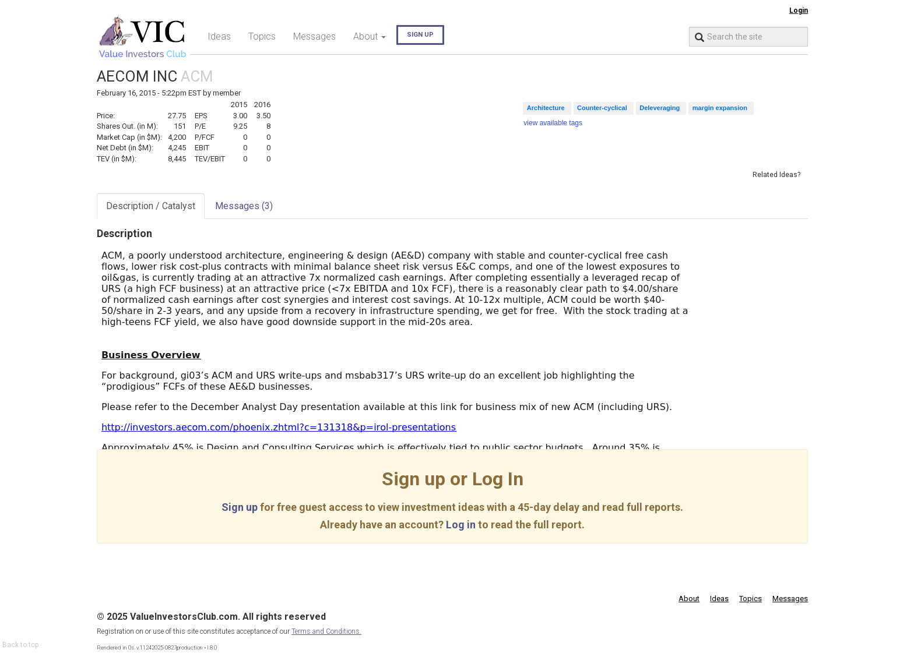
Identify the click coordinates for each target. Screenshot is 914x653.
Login (798, 10)
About (689, 598)
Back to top (20, 645)
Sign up (420, 34)
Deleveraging (659, 107)
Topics (262, 36)
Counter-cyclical (602, 107)
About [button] (369, 36)
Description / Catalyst (150, 205)
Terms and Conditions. (326, 631)
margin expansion (719, 107)
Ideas (219, 36)
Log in (461, 524)
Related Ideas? (776, 175)
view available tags (552, 123)
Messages (314, 36)
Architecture (546, 107)
